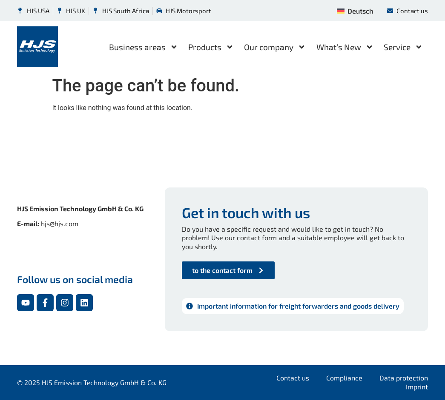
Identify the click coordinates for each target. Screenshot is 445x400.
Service (403, 47)
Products (211, 47)
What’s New (344, 47)
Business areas (143, 47)
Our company (275, 47)
